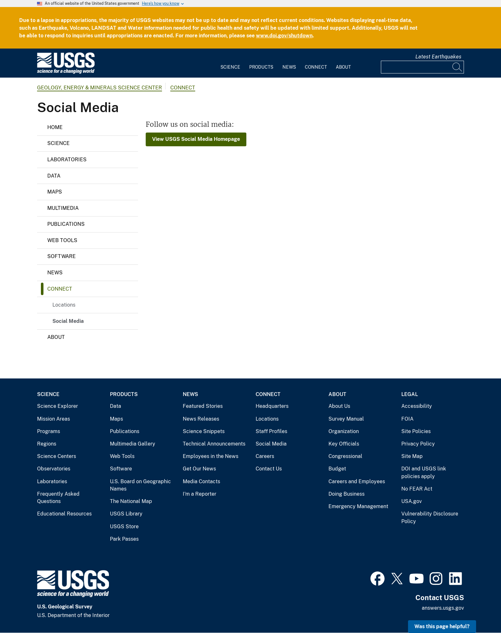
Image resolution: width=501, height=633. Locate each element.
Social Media (68, 321)
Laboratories (67, 159)
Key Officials (343, 444)
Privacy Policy (418, 444)
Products (261, 67)
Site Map (412, 456)
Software (61, 256)
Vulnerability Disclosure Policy (429, 517)
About (343, 67)
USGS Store (124, 526)
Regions (46, 444)
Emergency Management (358, 506)
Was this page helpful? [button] (442, 626)
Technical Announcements (214, 444)
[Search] (457, 67)
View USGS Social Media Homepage (196, 139)
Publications (66, 224)
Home (55, 127)
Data (53, 176)
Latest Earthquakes (438, 57)
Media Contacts (201, 481)
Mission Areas (53, 419)
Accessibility (416, 406)
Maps (54, 192)
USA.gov (411, 501)
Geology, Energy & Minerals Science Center (99, 88)
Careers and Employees (356, 481)
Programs (48, 431)
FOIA (407, 419)
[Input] (422, 67)
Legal (409, 394)
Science (230, 67)
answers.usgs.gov (443, 608)
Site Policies (416, 431)
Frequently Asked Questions (58, 498)
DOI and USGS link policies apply (423, 472)
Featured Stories (203, 406)
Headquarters (272, 406)
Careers (265, 456)
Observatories (53, 469)
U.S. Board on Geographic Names (140, 485)
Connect (316, 67)
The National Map (131, 501)
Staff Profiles (271, 431)
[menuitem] (230, 63)
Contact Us (269, 469)
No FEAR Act (416, 489)
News (289, 67)
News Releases (201, 419)
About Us (339, 406)
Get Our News (199, 469)
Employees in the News (210, 456)
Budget (337, 469)
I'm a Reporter (199, 494)
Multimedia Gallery (132, 444)
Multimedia (63, 208)
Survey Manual (346, 419)
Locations (63, 305)
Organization (343, 431)
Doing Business (346, 494)
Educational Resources (64, 514)
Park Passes (124, 539)
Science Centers (56, 456)
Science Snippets (204, 431)
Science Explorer (57, 406)
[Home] (66, 72)
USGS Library (126, 514)
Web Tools (62, 240)
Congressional (345, 456)
